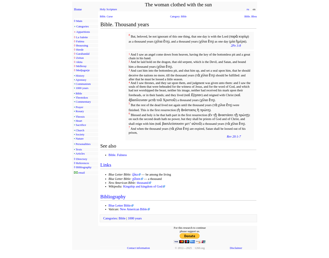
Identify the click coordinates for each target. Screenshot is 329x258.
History (80, 75)
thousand (142, 182)
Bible (79, 93)
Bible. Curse (106, 16)
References (82, 163)
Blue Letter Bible (120, 205)
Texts (79, 149)
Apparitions (83, 31)
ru (248, 9)
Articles (80, 153)
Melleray (81, 66)
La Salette (82, 37)
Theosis (80, 116)
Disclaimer (236, 248)
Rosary (80, 111)
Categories (82, 26)
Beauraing (82, 45)
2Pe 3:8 (236, 45)
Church (80, 130)
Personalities (83, 144)
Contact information (138, 248)
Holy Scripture (108, 9)
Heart (79, 120)
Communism (83, 83)
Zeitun (80, 57)
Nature (80, 138)
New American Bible (133, 209)
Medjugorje (83, 70)
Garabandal (83, 53)
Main (79, 21)
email (81, 172)
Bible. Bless (250, 16)
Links (105, 165)
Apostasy (80, 79)
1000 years (82, 88)
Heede (80, 49)
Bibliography (84, 167)
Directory (81, 159)
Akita (79, 62)
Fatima (80, 41)
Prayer (79, 107)
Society (80, 134)
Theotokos (82, 97)
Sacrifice (81, 125)
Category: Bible (178, 16)
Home (78, 9)
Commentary (83, 101)
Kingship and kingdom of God (142, 186)
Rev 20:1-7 (234, 136)
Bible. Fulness (118, 155)
